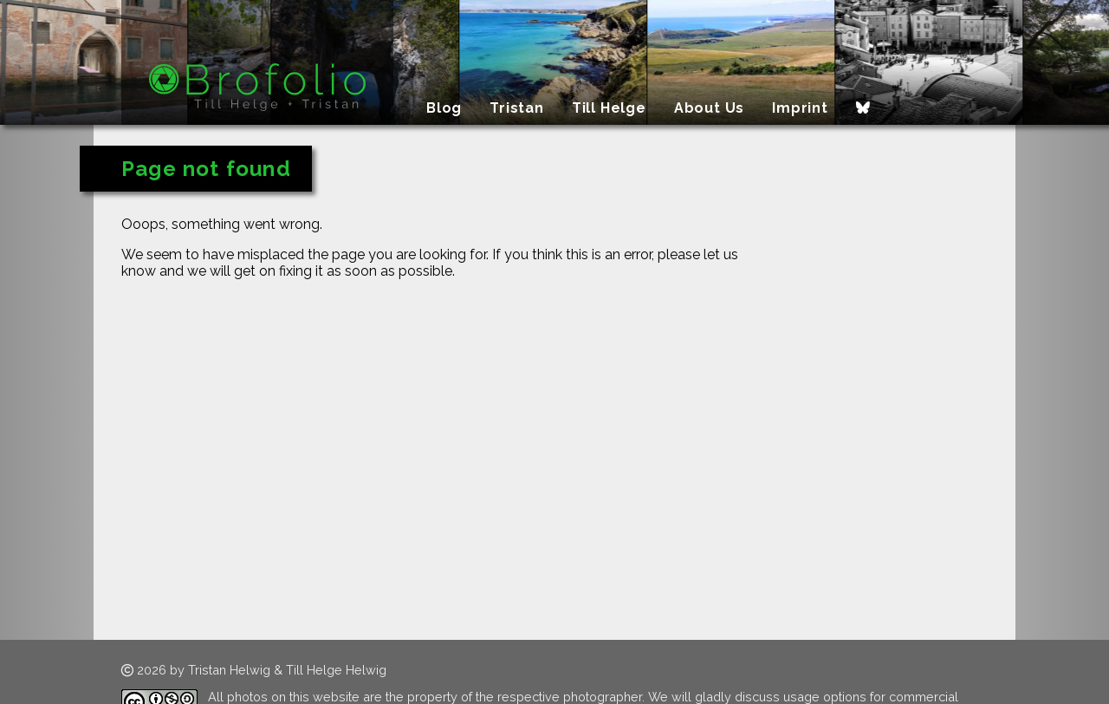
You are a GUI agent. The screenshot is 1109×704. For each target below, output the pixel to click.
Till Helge (609, 108)
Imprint (800, 108)
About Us (709, 108)
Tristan (517, 108)
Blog (444, 108)
